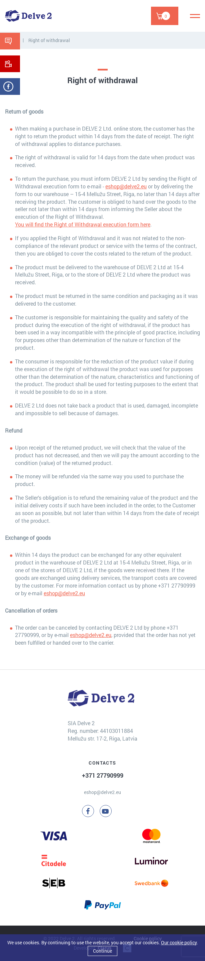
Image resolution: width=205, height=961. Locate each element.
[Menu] (195, 16)
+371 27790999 (102, 775)
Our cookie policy (179, 942)
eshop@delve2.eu (126, 186)
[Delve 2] (28, 16)
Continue (102, 951)
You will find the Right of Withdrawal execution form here (82, 224)
